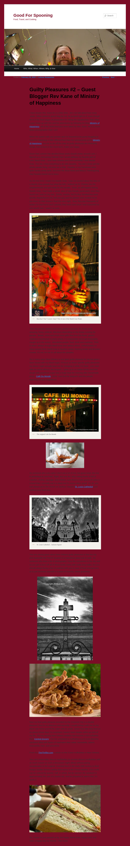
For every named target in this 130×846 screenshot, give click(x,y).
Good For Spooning (33, 15)
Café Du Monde (43, 376)
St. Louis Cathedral (84, 486)
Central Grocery (41, 739)
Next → (113, 77)
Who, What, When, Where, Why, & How (39, 68)
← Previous (104, 77)
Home (16, 68)
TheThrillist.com (45, 752)
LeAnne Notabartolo (46, 77)
